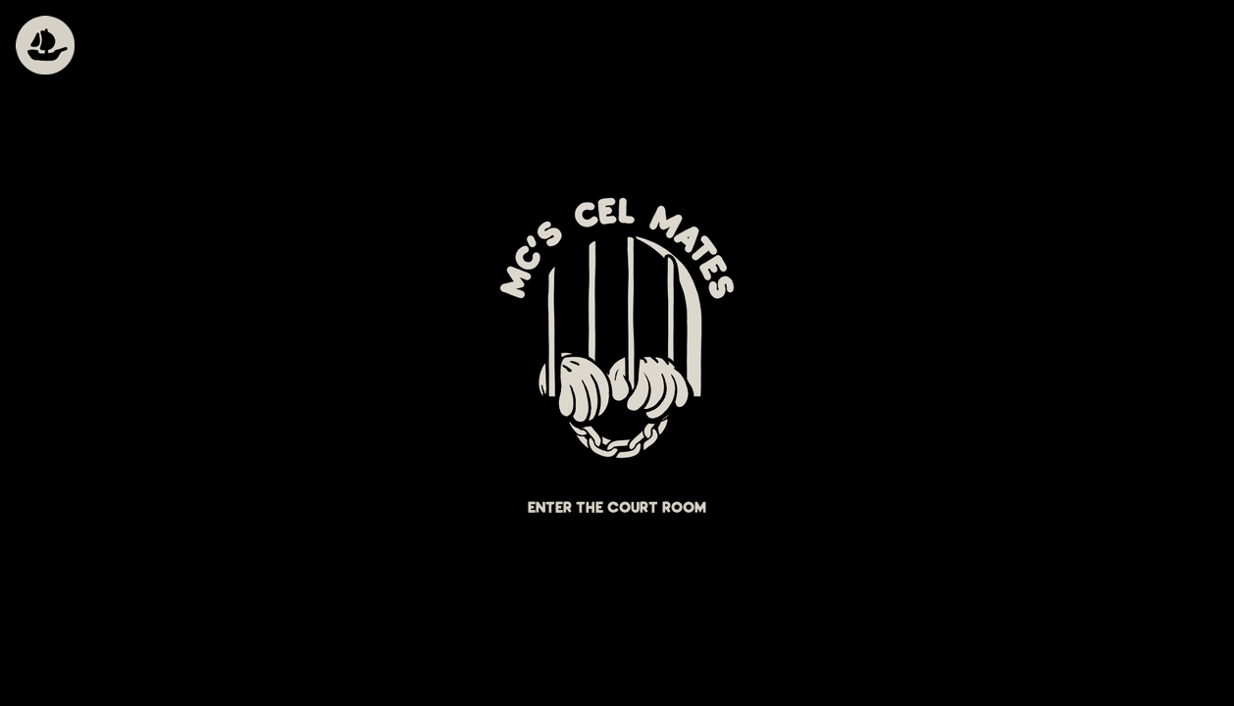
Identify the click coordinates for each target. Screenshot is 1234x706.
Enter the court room (617, 509)
